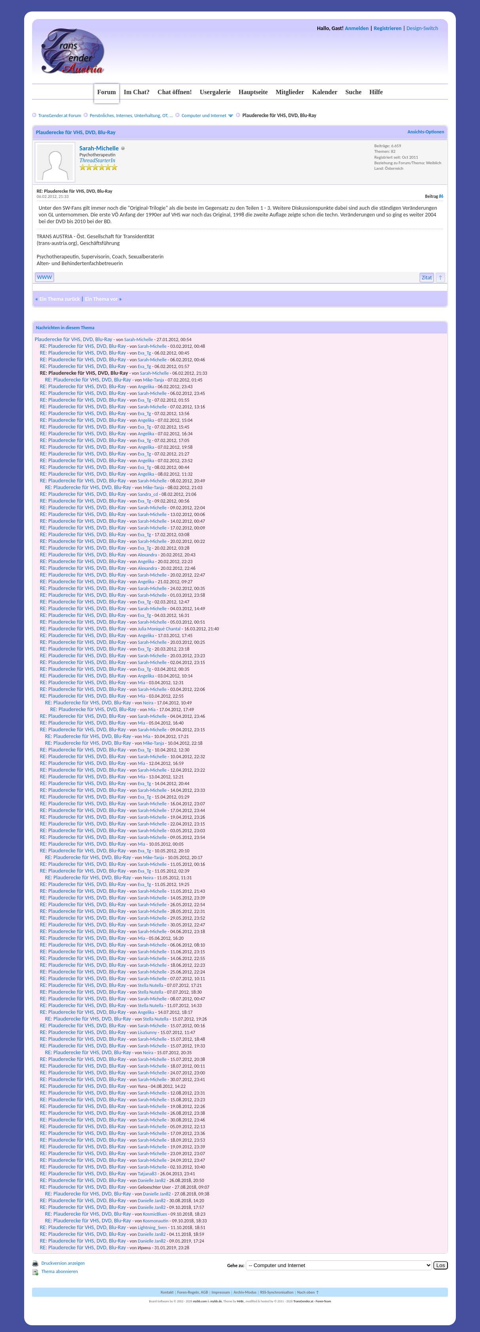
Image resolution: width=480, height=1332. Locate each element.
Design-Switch (422, 28)
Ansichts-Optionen (426, 132)
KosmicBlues (155, 1214)
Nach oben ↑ (308, 1292)
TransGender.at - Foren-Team (312, 1301)
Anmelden (357, 28)
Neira (148, 703)
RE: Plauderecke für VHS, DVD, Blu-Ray (83, 346)
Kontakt (167, 1292)
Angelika (146, 386)
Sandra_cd (148, 494)
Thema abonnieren (60, 1271)
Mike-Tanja (153, 380)
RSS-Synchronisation (276, 1292)
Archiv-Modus (244, 1292)
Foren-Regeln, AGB (192, 1292)
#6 (441, 196)
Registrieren (388, 28)
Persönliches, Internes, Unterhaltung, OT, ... (131, 115)
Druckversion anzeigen (63, 1263)
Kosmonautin (155, 1221)
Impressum (221, 1292)
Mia (141, 682)
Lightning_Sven (152, 1227)
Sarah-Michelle (99, 148)
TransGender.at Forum (59, 115)
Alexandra (147, 555)
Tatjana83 (147, 1173)
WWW (44, 277)
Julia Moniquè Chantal (159, 629)
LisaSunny (147, 1032)
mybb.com (200, 1301)
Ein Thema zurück (60, 299)
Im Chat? (137, 92)
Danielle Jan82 (151, 1180)
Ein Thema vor (101, 299)
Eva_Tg (144, 353)
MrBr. (240, 1301)
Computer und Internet (204, 115)
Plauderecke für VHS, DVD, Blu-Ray (73, 339)
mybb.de (216, 1301)
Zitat (427, 277)
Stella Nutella (150, 985)
